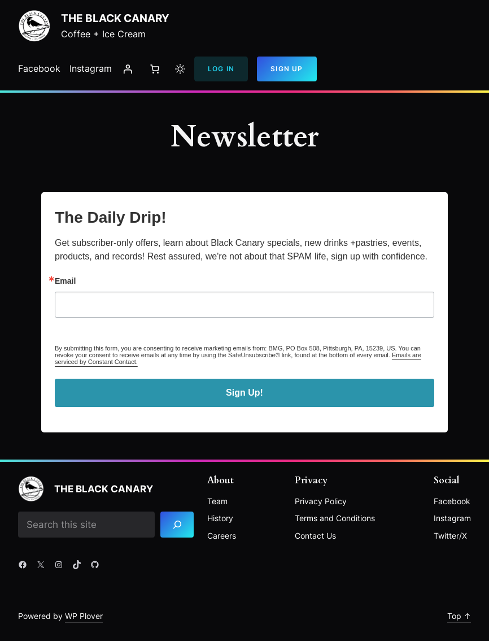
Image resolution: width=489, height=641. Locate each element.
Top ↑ (459, 616)
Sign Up (286, 68)
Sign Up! (244, 392)
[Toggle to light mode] (180, 69)
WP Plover (84, 616)
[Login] (127, 69)
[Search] (177, 525)
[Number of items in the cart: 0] (154, 69)
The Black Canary (115, 18)
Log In (221, 68)
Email (65, 281)
